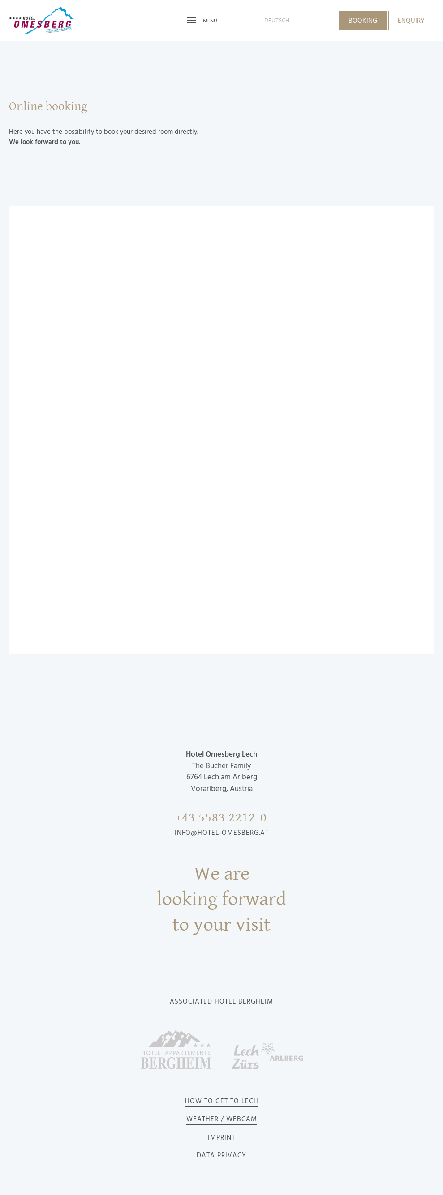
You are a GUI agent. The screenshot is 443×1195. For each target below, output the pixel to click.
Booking (362, 21)
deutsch (276, 20)
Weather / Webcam (221, 1119)
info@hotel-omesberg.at (222, 833)
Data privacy (221, 1155)
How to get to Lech (221, 1101)
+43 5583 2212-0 (221, 817)
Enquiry (411, 21)
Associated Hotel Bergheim (221, 1001)
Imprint (221, 1137)
